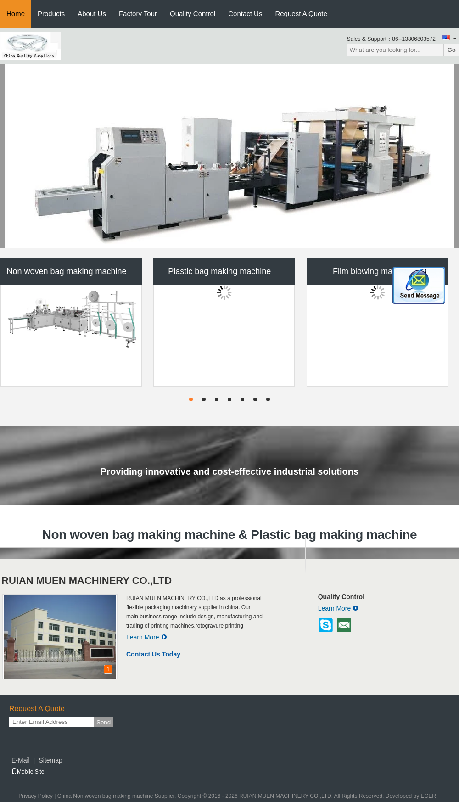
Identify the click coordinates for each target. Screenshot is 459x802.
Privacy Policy (35, 796)
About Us (92, 13)
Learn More (146, 637)
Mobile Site (27, 771)
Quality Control (192, 13)
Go (451, 49)
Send (103, 722)
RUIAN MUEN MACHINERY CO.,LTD (86, 580)
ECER (428, 796)
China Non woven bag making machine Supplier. (117, 796)
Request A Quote (301, 13)
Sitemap (50, 760)
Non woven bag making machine (66, 271)
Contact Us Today (153, 654)
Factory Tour (138, 13)
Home (15, 13)
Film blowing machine (372, 271)
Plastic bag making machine (219, 271)
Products (51, 13)
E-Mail (20, 760)
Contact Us (245, 13)
